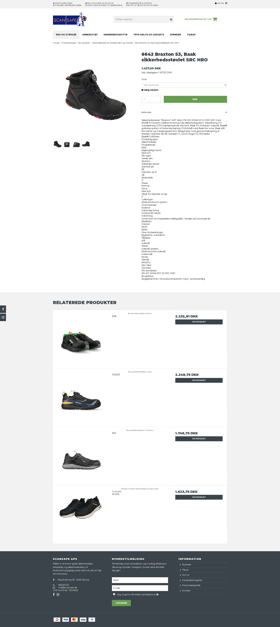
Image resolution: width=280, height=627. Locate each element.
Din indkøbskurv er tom (201, 19)
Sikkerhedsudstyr (115, 34)
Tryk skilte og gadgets (148, 34)
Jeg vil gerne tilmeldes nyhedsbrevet (142, 594)
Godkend (121, 603)
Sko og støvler (66, 34)
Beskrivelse (146, 112)
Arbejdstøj (89, 34)
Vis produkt (199, 322)
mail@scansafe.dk (67, 587)
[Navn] (140, 580)
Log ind (219, 3)
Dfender (175, 34)
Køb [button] (194, 99)
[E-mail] (140, 588)
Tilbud (191, 34)
